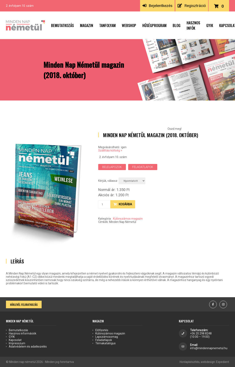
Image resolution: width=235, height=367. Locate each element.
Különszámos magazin (128, 218)
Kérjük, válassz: (108, 180)
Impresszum (17, 343)
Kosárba (122, 204)
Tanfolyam (107, 25)
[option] (47, 190)
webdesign (208, 362)
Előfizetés (101, 330)
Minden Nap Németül (122, 222)
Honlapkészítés (190, 362)
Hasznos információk (22, 333)
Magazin (86, 25)
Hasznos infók (193, 25)
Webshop (129, 25)
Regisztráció (192, 5)
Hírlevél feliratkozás (24, 304)
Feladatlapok (142, 167)
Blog (176, 25)
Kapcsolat (15, 340)
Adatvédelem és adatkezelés (28, 346)
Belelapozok (112, 167)
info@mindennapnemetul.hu (208, 348)
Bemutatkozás (62, 25)
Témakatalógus (105, 343)
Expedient (222, 362)
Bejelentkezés (157, 5)
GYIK (209, 25)
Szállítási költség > (110, 150)
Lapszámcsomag (106, 336)
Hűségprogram (154, 25)
